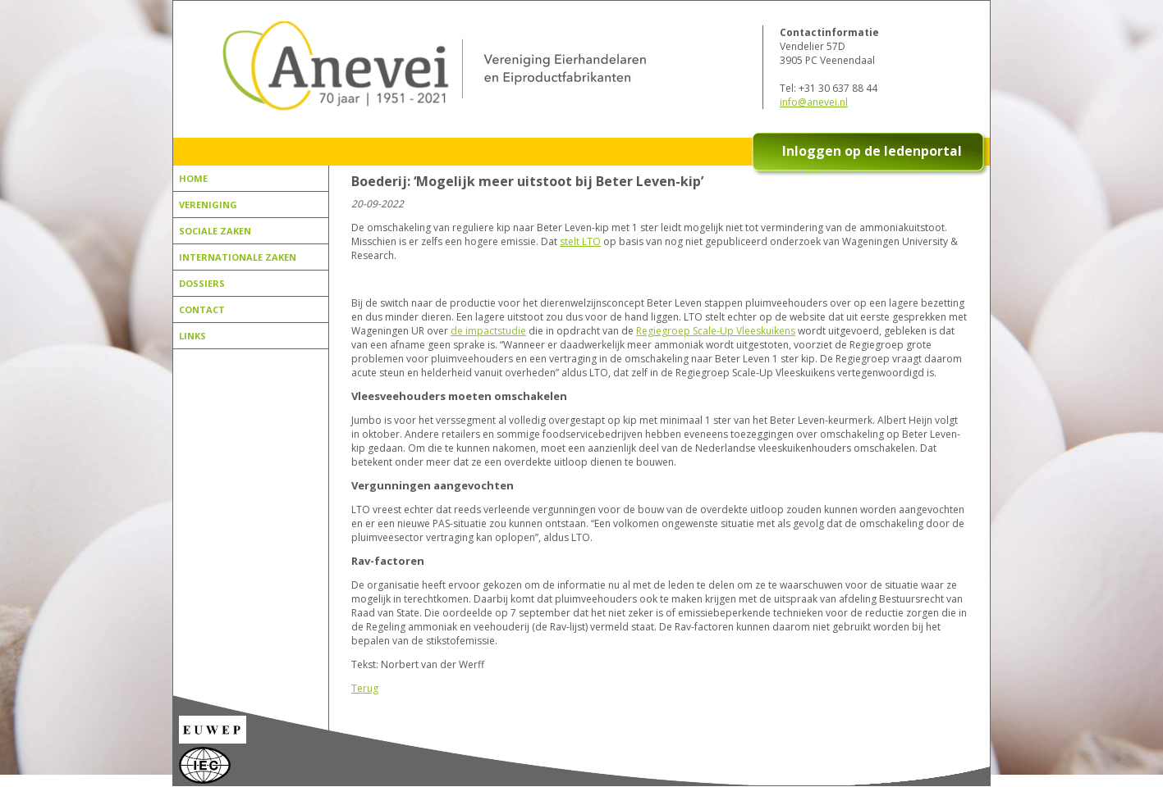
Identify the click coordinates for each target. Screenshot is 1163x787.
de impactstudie (488, 331)
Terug (364, 688)
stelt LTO (580, 241)
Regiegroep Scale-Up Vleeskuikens (715, 331)
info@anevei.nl (814, 102)
